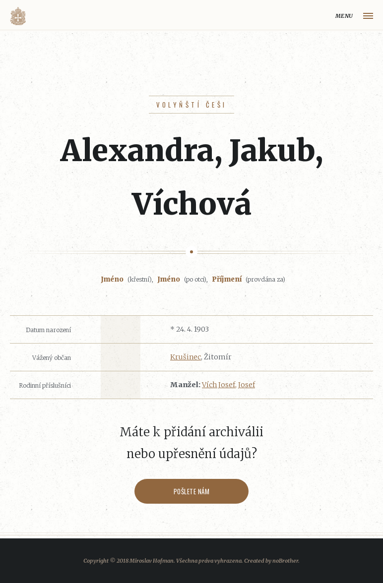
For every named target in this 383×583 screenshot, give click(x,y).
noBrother (285, 560)
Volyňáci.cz (18, 16)
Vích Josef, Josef (228, 384)
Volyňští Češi (191, 105)
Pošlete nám (192, 491)
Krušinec (185, 356)
